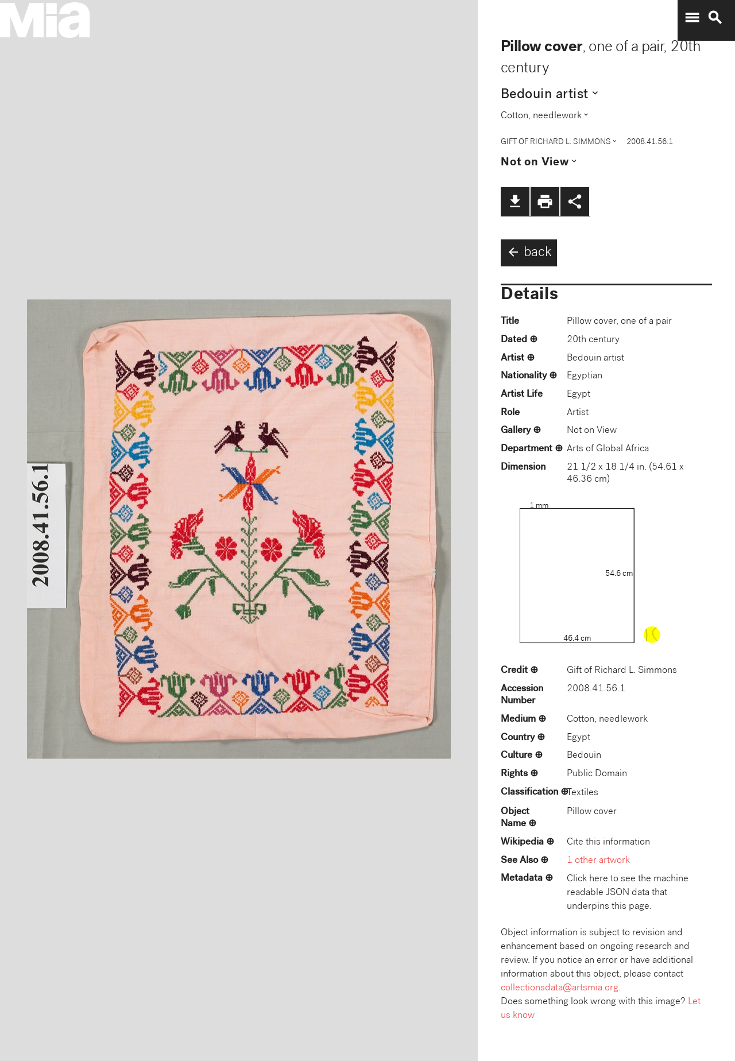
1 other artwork (598, 861)
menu (692, 17)
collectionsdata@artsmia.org (559, 988)
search (715, 17)
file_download (515, 201)
